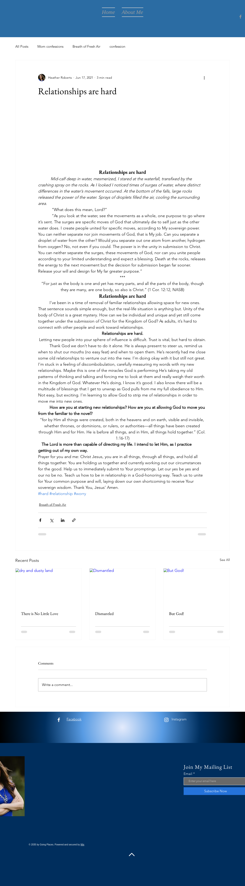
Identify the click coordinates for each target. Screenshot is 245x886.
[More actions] (204, 77)
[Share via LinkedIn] (62, 520)
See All (225, 560)
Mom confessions (50, 46)
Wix (82, 844)
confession (117, 46)
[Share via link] (74, 520)
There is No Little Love (39, 613)
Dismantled (104, 613)
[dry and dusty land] (48, 586)
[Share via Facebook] (40, 520)
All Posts (21, 46)
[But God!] (196, 586)
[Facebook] (240, 16)
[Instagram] (166, 720)
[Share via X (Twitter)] (51, 520)
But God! (176, 613)
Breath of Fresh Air (86, 46)
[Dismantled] (123, 586)
